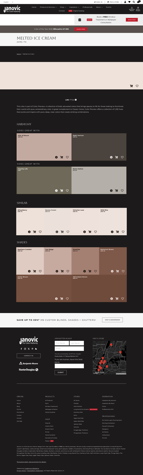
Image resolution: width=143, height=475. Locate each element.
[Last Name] (77, 343)
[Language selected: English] (8, 2)
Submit (61, 372)
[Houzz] (36, 349)
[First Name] (62, 343)
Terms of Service (70, 356)
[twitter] (29, 349)
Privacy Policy (59, 356)
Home (19, 54)
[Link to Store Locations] (109, 357)
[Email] (69, 348)
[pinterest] (32, 349)
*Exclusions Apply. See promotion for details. (31, 462)
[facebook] (21, 349)
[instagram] (25, 349)
